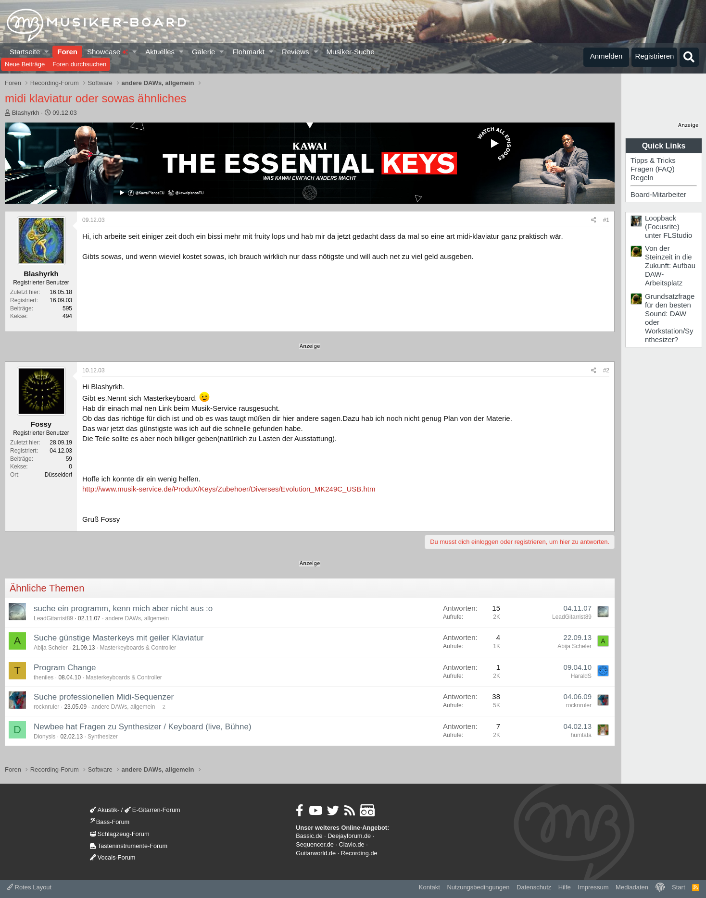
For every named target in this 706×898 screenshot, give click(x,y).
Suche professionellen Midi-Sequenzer (104, 696)
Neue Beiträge (25, 64)
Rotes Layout (29, 887)
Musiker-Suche (350, 52)
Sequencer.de (315, 844)
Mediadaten (632, 887)
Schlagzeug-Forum (120, 833)
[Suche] (689, 57)
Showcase (107, 52)
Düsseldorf (58, 474)
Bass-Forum (109, 821)
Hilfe (564, 887)
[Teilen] (594, 220)
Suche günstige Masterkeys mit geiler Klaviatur (118, 637)
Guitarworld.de (316, 853)
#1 (606, 220)
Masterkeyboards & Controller (138, 647)
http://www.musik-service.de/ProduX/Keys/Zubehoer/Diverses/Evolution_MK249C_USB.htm (228, 489)
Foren (67, 52)
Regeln (642, 177)
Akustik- (104, 809)
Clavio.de (352, 844)
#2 (606, 370)
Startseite (25, 52)
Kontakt (429, 887)
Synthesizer (103, 736)
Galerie (203, 52)
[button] (47, 52)
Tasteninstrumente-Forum (128, 845)
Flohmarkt (248, 52)
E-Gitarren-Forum (152, 809)
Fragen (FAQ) (652, 169)
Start (678, 887)
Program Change (65, 667)
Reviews (295, 52)
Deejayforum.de (349, 835)
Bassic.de (309, 835)
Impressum (593, 887)
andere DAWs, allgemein (137, 618)
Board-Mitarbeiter (658, 194)
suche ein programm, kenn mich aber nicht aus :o (123, 608)
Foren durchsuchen (79, 64)
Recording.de (359, 853)
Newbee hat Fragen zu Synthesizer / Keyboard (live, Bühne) (143, 726)
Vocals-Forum (113, 857)
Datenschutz (534, 887)
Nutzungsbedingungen (478, 887)
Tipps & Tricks (653, 160)
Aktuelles (160, 52)
